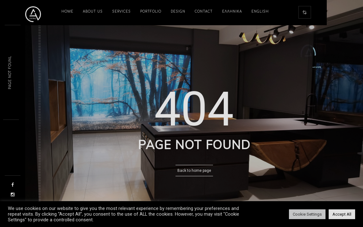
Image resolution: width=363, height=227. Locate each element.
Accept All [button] (341, 214)
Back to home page (194, 170)
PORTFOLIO (150, 11)
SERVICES (121, 11)
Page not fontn (10, 73)
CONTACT (204, 11)
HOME (67, 11)
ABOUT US (93, 11)
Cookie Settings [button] (307, 214)
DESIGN (178, 11)
